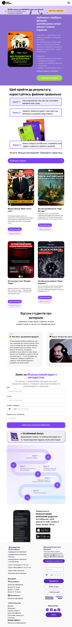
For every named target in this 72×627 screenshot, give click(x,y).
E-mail (9, 396)
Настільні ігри (15, 603)
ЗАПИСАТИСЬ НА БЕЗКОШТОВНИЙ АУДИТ (36, 425)
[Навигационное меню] (68, 3)
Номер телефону (13, 405)
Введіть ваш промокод (15, 414)
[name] (54, 569)
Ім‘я (8, 387)
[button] (49, 78)
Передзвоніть (53, 581)
